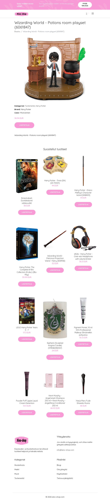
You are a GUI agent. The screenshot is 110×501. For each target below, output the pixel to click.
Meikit (16, 469)
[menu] (93, 13)
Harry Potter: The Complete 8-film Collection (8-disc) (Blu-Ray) (27, 271)
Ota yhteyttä (62, 469)
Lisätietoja (24, 125)
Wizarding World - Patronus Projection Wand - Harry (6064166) (55, 258)
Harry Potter (41, 106)
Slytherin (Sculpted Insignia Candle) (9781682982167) (55, 345)
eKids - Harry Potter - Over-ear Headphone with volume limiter (83, 256)
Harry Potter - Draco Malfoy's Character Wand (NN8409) (83, 192)
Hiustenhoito (19, 465)
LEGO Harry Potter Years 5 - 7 (27, 328)
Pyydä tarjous (85, 5)
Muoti (16, 474)
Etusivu (17, 31)
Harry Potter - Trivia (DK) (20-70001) (55, 181)
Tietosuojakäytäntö (65, 478)
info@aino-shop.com (65, 450)
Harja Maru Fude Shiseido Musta (83, 402)
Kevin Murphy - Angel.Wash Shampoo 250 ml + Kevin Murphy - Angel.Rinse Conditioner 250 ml (55, 400)
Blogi (59, 465)
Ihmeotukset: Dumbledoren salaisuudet (27, 200)
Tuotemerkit (30, 106)
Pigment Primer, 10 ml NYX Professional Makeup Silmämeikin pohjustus (83, 331)
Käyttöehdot (62, 474)
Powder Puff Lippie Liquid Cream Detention (27, 402)
